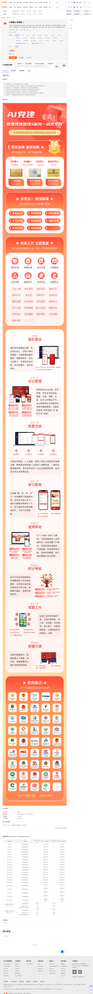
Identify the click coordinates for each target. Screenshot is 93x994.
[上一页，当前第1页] (60, 952)
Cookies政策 (14, 981)
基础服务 (63, 963)
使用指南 (21, 70)
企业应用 (8, 17)
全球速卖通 (20, 984)
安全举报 (28, 981)
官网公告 (63, 971)
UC (63, 984)
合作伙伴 (45, 2)
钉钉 (71, 984)
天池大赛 (40, 968)
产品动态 (17, 968)
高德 (60, 984)
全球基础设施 (7, 966)
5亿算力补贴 (52, 971)
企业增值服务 (64, 966)
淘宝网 (12, 984)
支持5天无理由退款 (39, 63)
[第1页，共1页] (62, 952)
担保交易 (20, 63)
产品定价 (17, 971)
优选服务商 (50, 63)
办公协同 (13, 17)
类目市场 (23, 11)
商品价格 (13, 70)
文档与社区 (25, 2)
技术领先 (6, 968)
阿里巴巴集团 (7, 984)
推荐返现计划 (52, 973)
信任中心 (63, 975)
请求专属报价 (29, 57)
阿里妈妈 (41, 984)
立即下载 (5, 923)
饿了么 (10, 986)
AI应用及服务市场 (15, 11)
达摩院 (78, 984)
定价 (36, 2)
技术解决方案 (29, 963)
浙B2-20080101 (38, 989)
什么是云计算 (7, 963)
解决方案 (19, 2)
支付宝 (74, 984)
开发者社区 (40, 966)
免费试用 (17, 966)
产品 (15, 2)
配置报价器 (17, 973)
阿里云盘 (6, 986)
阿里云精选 (29, 11)
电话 (71, 25)
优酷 (68, 984)
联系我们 (35, 981)
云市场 (40, 2)
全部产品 (17, 963)
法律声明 (6, 981)
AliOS (54, 984)
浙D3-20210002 (58, 989)
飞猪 (45, 984)
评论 (29, 70)
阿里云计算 (49, 984)
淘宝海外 (83, 984)
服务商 (71, 20)
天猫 (16, 984)
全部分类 (3, 17)
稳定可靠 (6, 971)
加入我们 (42, 981)
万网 (57, 984)
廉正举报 (21, 981)
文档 (39, 963)
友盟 (65, 984)
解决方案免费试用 (53, 966)
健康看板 (63, 973)
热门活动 (35, 11)
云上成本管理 (18, 975)
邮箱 (71, 28)
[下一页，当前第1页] (64, 952)
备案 (77, 2)
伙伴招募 (40, 11)
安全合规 (6, 973)
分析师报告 (6, 975)
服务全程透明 (28, 63)
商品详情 (5, 70)
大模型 (10, 2)
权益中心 (32, 2)
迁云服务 (63, 968)
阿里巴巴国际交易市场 (29, 984)
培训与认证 (40, 971)
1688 (36, 984)
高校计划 (51, 968)
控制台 (80, 2)
